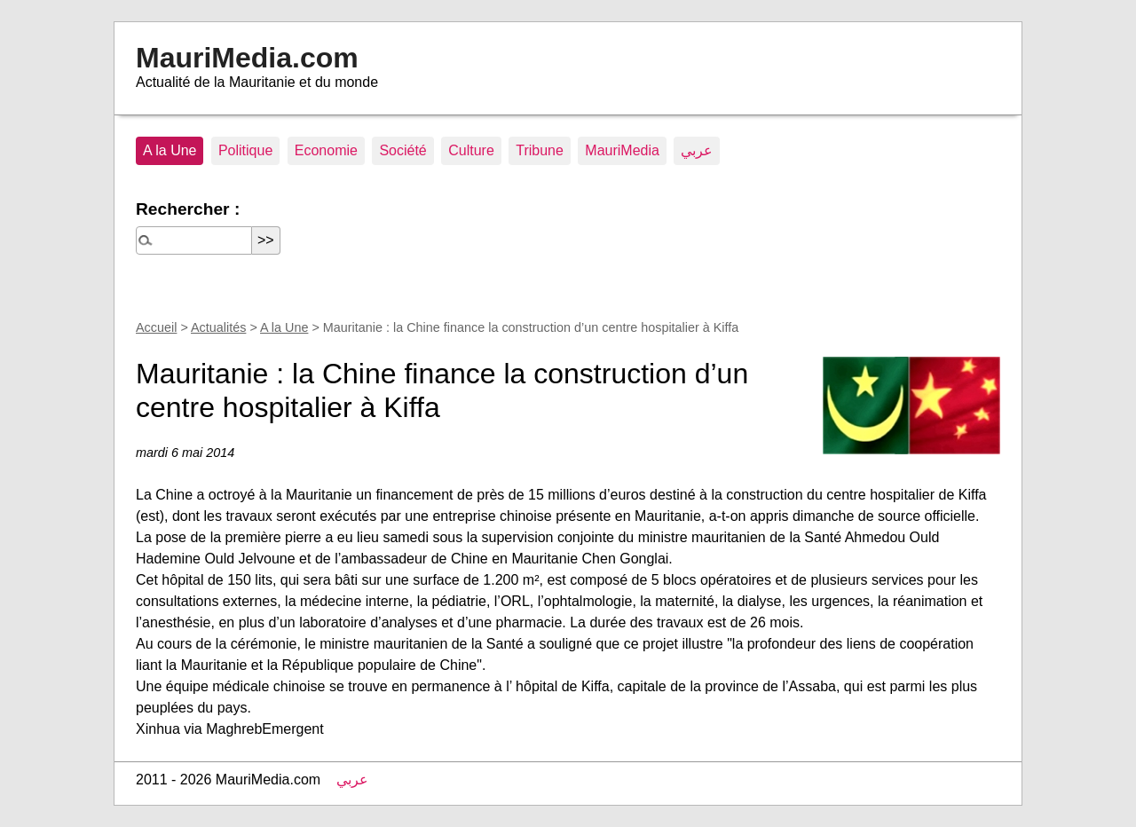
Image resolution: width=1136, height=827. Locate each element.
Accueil (156, 327)
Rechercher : (188, 209)
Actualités (218, 327)
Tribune (540, 150)
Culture (471, 150)
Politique (245, 150)
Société (402, 150)
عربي (697, 150)
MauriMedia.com (247, 58)
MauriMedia (622, 150)
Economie (326, 150)
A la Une (169, 150)
